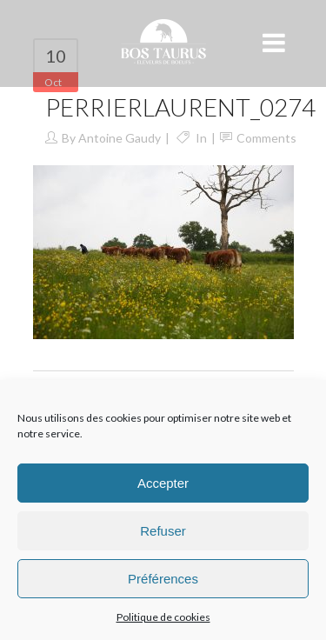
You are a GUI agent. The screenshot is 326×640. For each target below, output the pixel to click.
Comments (266, 137)
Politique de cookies (163, 616)
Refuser (163, 530)
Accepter (163, 483)
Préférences (163, 578)
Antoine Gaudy (119, 137)
